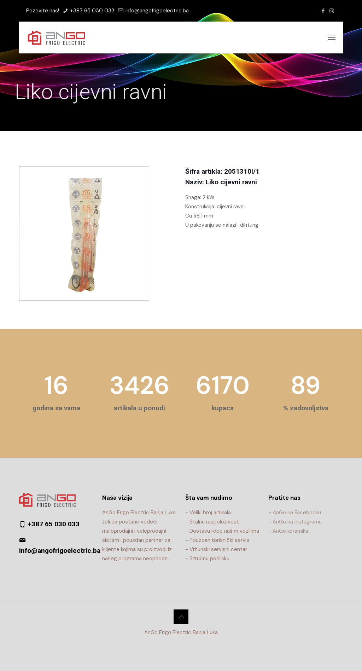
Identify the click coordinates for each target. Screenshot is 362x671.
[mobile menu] (332, 37)
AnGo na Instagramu (297, 521)
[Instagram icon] (331, 11)
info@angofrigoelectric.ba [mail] (156, 10)
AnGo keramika (290, 530)
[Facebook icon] (323, 11)
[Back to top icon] (181, 616)
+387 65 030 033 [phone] (92, 10)
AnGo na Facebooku (297, 512)
